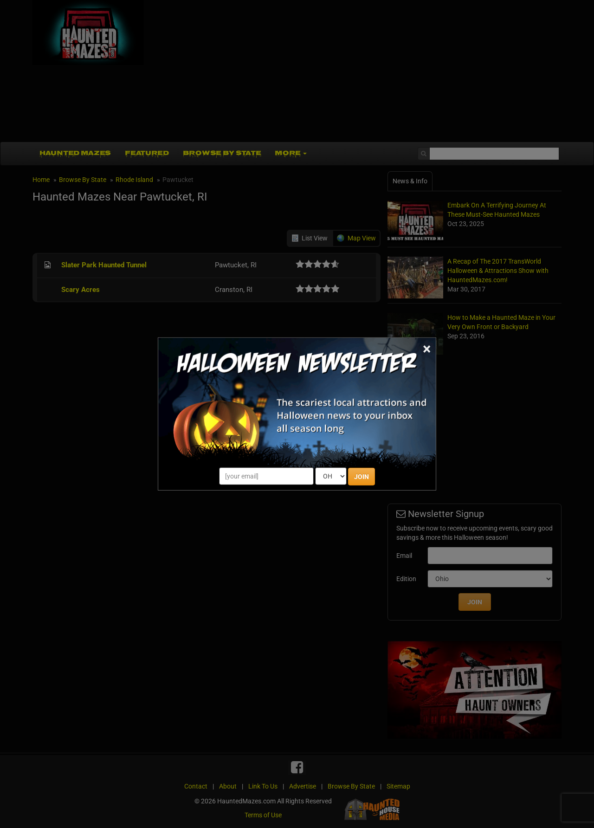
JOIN (361, 476)
